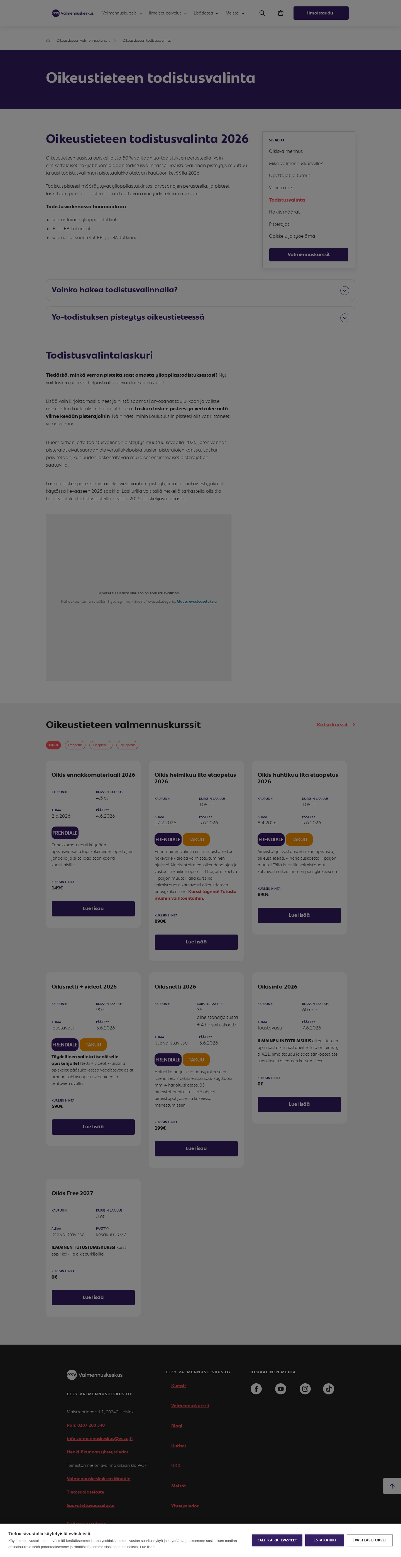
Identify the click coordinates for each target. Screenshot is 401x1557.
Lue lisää (147, 1547)
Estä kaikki (325, 1540)
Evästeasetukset (370, 1540)
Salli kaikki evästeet (277, 1540)
